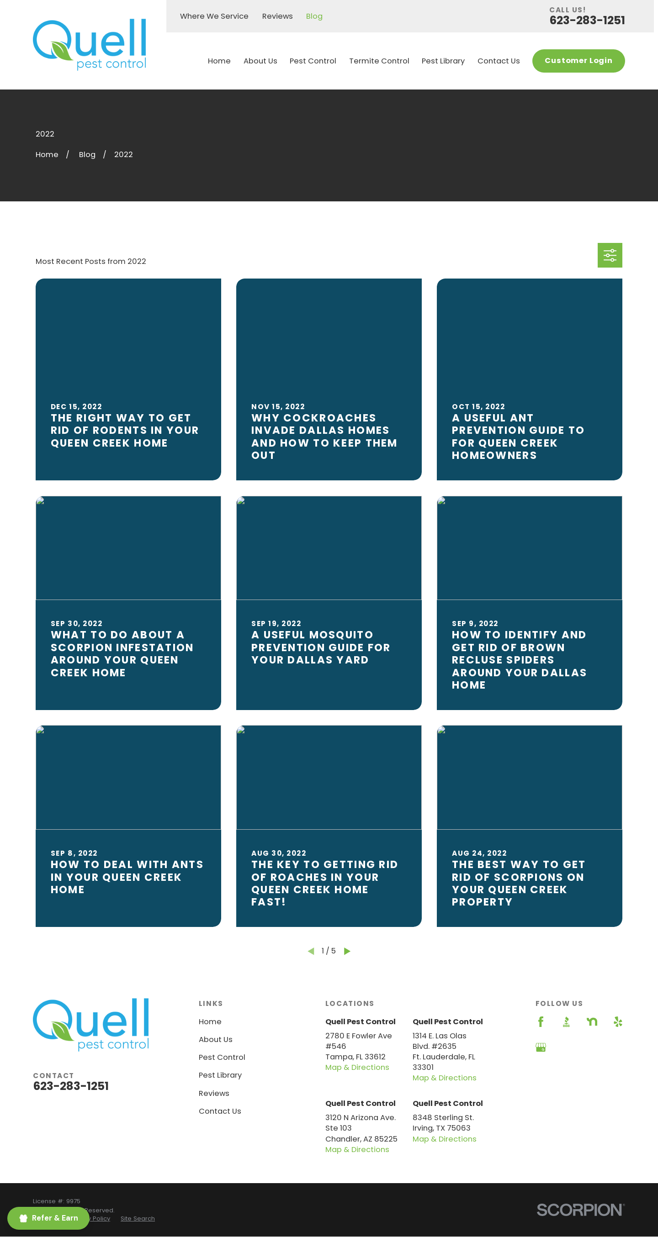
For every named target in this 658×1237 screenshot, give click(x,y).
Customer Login (579, 60)
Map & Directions (357, 1067)
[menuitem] (89, 1219)
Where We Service (214, 16)
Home (210, 1021)
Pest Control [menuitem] (313, 61)
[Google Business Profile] (541, 1047)
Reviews (277, 16)
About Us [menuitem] (260, 61)
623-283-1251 (587, 20)
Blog (314, 16)
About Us (216, 1039)
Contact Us (220, 1111)
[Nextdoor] (592, 1021)
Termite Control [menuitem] (379, 61)
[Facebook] (541, 1021)
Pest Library (220, 1075)
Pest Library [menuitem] (443, 61)
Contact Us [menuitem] (499, 61)
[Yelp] (618, 1021)
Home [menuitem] (219, 61)
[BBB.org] (566, 1021)
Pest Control (222, 1057)
